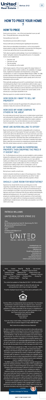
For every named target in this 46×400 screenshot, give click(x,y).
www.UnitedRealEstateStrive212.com (15, 225)
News (20, 268)
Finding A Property (9, 272)
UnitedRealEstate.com (35, 245)
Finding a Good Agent (13, 270)
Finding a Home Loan (34, 272)
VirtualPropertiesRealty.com (33, 251)
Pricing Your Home (15, 276)
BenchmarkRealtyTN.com (34, 247)
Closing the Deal (9, 274)
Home (6, 268)
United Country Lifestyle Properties (32, 259)
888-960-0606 (34, 322)
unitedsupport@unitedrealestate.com (28, 340)
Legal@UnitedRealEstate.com (25, 360)
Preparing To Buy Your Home (29, 270)
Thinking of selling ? (14, 278)
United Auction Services (35, 257)
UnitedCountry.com (36, 255)
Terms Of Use (23, 318)
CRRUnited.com (37, 249)
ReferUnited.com (36, 253)
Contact (13, 268)
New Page (25, 278)
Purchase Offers (27, 276)
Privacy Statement (23, 316)
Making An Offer (21, 272)
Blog (28, 268)
